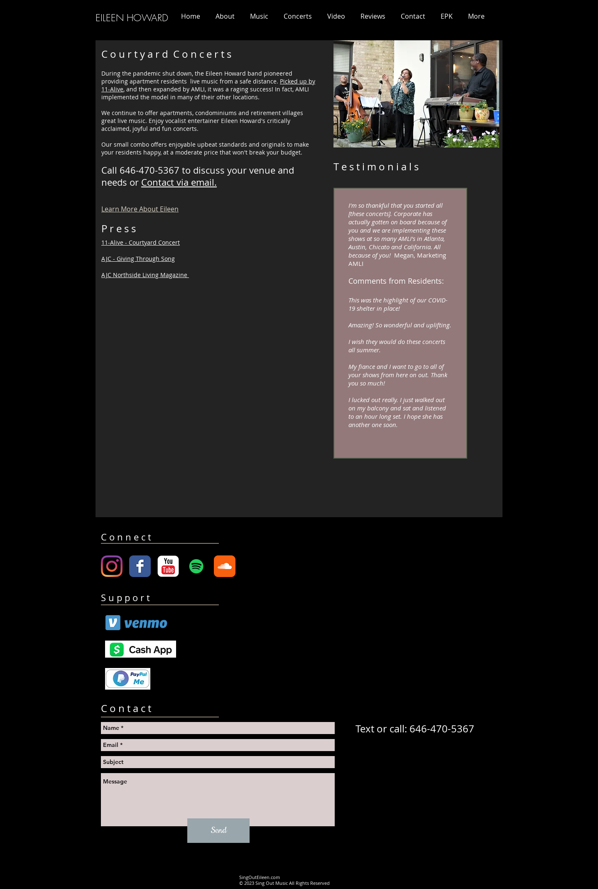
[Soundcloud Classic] (224, 566)
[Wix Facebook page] (140, 566)
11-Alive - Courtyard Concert (140, 242)
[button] (297, 16)
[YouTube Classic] (168, 566)
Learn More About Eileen (140, 209)
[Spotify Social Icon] (196, 566)
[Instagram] (112, 566)
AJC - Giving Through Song (138, 259)
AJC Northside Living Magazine (145, 275)
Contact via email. (179, 182)
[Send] (218, 830)
